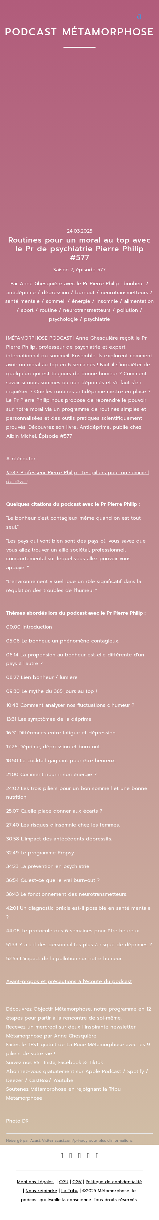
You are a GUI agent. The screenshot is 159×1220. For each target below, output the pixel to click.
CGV (77, 1182)
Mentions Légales (35, 1182)
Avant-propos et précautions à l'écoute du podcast (69, 981)
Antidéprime (95, 427)
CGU (63, 1182)
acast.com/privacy (71, 1140)
